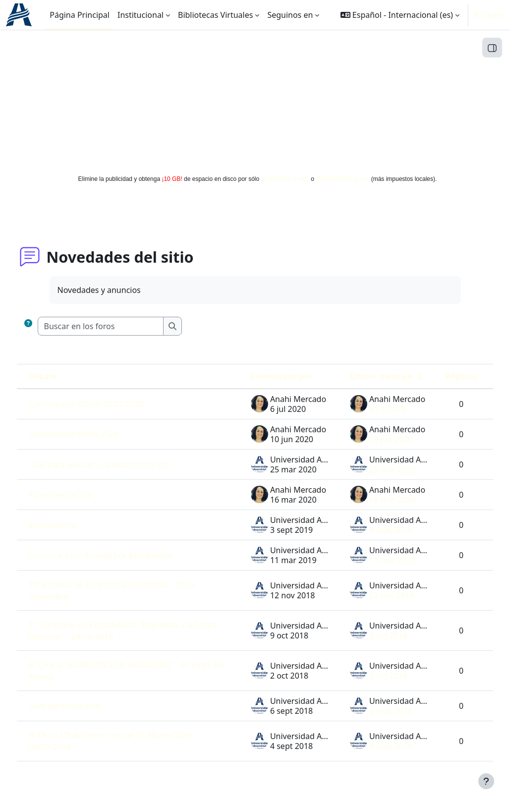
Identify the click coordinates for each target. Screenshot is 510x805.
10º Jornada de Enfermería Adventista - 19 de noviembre (130, 590)
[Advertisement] (255, 100)
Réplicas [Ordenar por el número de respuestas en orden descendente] (442, 376)
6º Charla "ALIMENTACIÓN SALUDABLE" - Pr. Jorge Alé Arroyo (127, 670)
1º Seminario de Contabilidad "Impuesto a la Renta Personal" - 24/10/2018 (129, 630)
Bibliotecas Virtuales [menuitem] (215, 14)
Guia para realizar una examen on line (117, 464)
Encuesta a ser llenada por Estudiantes (118, 555)
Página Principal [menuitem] (80, 14)
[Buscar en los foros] (119, 326)
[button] (400, 15)
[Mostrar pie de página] (486, 781)
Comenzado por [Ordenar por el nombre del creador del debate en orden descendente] (263, 376)
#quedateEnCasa (78, 494)
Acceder (489, 14)
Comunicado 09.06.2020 (92, 434)
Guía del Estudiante (83, 705)
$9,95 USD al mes (285, 178)
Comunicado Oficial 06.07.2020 (104, 404)
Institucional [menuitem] (140, 14)
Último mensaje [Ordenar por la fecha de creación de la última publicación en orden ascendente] (362, 376)
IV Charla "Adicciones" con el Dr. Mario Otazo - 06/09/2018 (129, 741)
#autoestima (70, 524)
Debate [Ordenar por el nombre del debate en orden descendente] (61, 376)
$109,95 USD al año (342, 178)
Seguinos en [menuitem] (290, 14)
